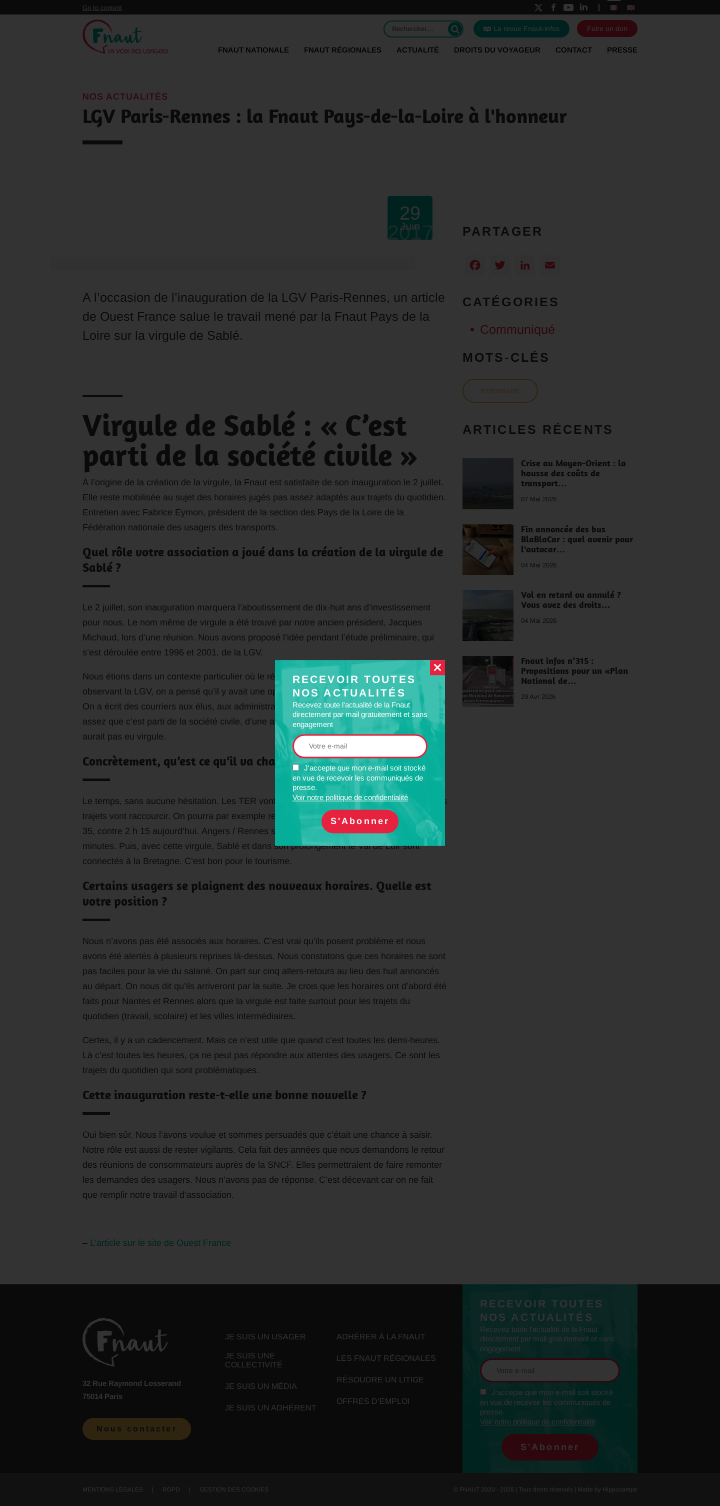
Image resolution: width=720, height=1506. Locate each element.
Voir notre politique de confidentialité (350, 797)
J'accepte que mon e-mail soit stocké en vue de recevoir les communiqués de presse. (359, 783)
